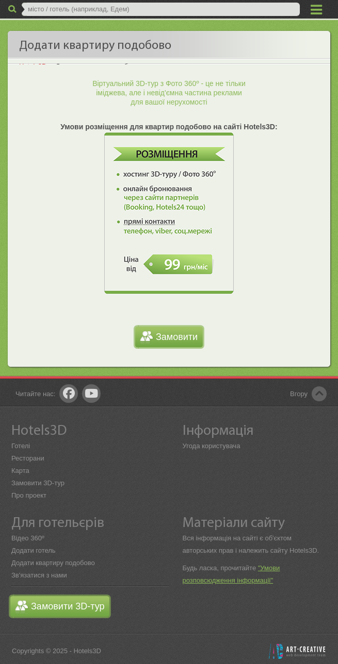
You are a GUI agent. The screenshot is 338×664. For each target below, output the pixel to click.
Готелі (20, 446)
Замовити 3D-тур (38, 483)
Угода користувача (211, 446)
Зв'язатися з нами (39, 575)
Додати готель (33, 550)
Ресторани (27, 458)
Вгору (299, 394)
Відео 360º (27, 538)
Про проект (28, 495)
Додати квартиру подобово (53, 563)
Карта (20, 470)
